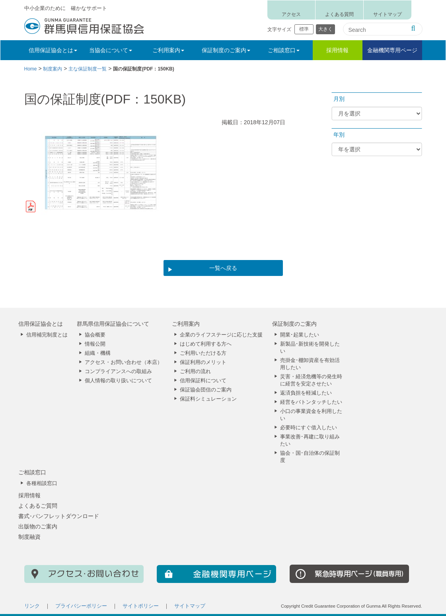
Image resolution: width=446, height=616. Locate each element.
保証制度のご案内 (294, 324)
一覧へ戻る (223, 268)
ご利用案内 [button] (168, 50)
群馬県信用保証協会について (113, 324)
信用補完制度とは (47, 335)
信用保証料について (203, 380)
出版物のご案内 (37, 526)
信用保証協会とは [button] (53, 50)
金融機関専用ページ (392, 50)
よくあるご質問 (37, 506)
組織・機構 (98, 353)
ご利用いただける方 (203, 353)
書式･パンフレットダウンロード (58, 516)
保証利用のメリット (203, 362)
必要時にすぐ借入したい (308, 427)
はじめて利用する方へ (206, 344)
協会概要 (95, 335)
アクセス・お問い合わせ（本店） (123, 362)
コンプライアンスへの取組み (118, 371)
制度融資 (29, 537)
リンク (32, 606)
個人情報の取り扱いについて (118, 380)
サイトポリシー (141, 606)
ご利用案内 (186, 324)
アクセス (291, 14)
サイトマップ (387, 14)
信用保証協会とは (40, 324)
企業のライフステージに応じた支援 (221, 335)
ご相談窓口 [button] (284, 50)
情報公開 (95, 344)
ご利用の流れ (195, 371)
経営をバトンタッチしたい (311, 402)
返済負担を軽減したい (306, 393)
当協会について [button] (110, 50)
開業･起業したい (299, 335)
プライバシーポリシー (81, 606)
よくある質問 (339, 14)
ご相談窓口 (32, 472)
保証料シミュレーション (208, 399)
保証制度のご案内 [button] (226, 50)
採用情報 (337, 50)
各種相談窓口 (41, 483)
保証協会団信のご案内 (206, 390)
